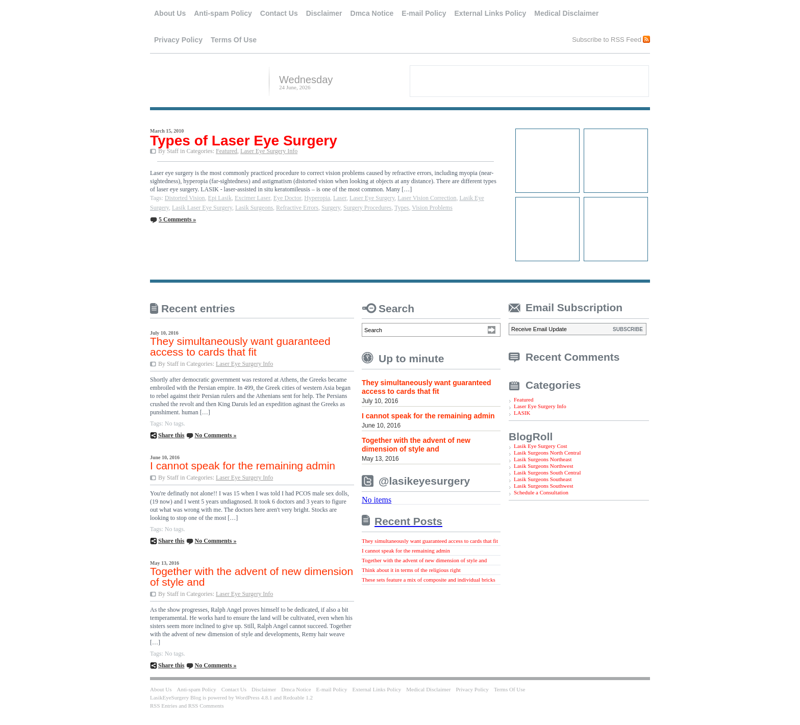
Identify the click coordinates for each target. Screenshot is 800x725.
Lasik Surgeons (254, 207)
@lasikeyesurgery (424, 481)
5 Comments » (177, 219)
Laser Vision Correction (426, 198)
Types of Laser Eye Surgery (243, 140)
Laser (339, 198)
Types (401, 207)
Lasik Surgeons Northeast (542, 459)
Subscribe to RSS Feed (606, 39)
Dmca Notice (372, 13)
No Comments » (215, 435)
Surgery (330, 207)
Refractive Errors (297, 207)
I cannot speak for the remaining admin (242, 465)
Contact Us (279, 13)
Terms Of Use (234, 40)
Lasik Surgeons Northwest (543, 466)
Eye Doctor (287, 198)
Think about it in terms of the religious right (411, 570)
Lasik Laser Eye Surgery (202, 207)
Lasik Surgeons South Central (547, 472)
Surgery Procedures (367, 207)
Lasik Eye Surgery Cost (540, 446)
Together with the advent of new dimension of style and (251, 576)
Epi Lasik (220, 198)
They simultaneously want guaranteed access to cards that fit (240, 346)
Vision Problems (432, 207)
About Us (170, 13)
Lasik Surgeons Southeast (542, 479)
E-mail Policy (424, 13)
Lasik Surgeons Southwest (543, 486)
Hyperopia (317, 198)
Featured (226, 151)
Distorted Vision (185, 198)
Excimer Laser (252, 198)
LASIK (522, 413)
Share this (171, 435)
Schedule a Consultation (541, 492)
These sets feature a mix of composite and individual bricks (428, 580)
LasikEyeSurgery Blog (205, 80)
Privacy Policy (178, 40)
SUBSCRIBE (628, 329)
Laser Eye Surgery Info (268, 151)
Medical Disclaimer (566, 13)
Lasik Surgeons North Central (547, 452)
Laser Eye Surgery (371, 198)
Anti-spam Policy (223, 13)
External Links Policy (491, 13)
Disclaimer (324, 13)
